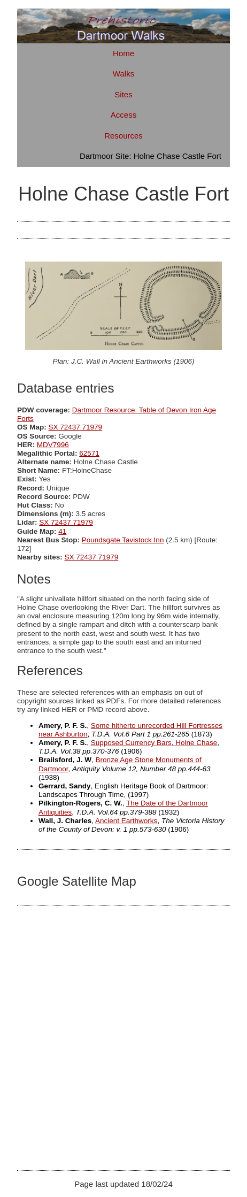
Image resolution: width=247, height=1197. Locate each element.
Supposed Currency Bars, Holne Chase (154, 743)
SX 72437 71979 (76, 427)
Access (123, 114)
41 (62, 531)
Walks (123, 73)
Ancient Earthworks (126, 821)
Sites (123, 94)
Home (123, 53)
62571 (89, 453)
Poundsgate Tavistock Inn (123, 540)
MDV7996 (53, 445)
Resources (123, 135)
